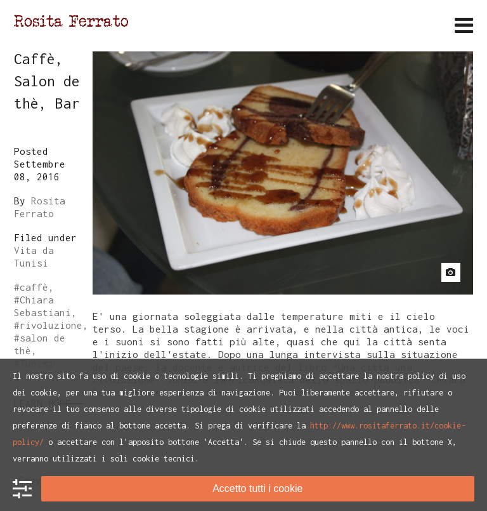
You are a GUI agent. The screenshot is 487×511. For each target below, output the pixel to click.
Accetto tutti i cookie (257, 488)
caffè (34, 287)
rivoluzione (51, 325)
